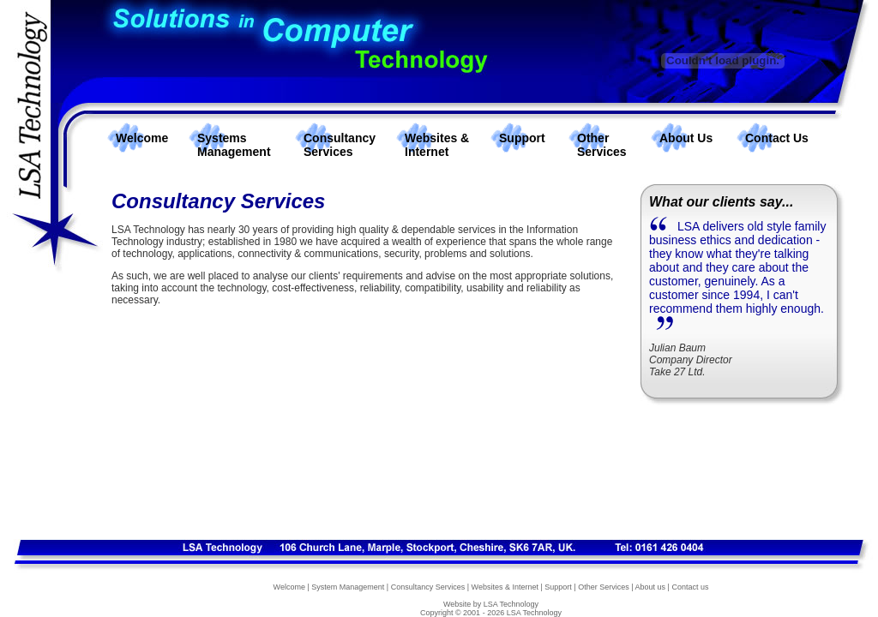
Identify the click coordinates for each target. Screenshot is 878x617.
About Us (686, 138)
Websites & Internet (437, 145)
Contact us (689, 587)
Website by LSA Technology (490, 604)
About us (650, 587)
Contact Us (777, 138)
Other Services (602, 145)
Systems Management (234, 145)
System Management (347, 587)
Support (522, 138)
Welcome (142, 138)
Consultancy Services (340, 145)
